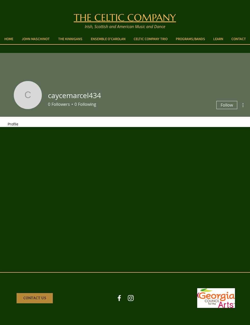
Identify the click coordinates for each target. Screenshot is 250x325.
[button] (190, 39)
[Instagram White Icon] (131, 298)
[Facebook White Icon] (119, 298)
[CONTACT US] (35, 298)
